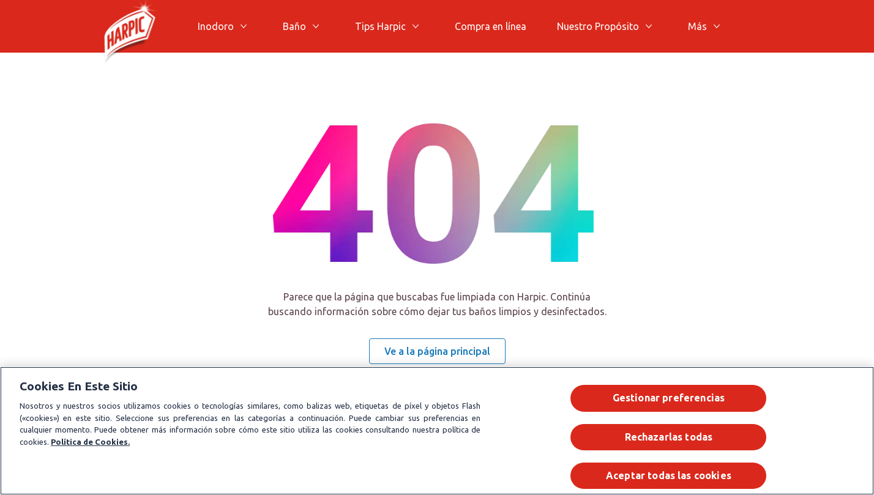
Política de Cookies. (90, 441)
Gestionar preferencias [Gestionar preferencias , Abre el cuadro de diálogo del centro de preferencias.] (669, 397)
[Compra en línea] (490, 26)
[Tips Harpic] (380, 26)
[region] (437, 431)
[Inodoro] (215, 26)
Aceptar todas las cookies (668, 475)
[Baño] (294, 26)
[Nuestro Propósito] (598, 26)
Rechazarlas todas (669, 436)
